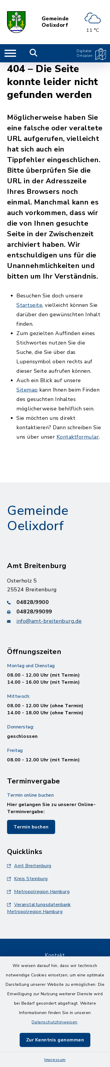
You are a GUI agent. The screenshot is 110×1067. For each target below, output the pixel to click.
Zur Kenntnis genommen (55, 1040)
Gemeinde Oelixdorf (55, 22)
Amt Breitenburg (29, 866)
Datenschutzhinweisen (54, 1022)
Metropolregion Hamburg (38, 891)
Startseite (29, 305)
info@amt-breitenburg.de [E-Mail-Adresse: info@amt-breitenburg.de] (49, 621)
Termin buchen (31, 827)
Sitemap (27, 389)
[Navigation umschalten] (10, 53)
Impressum (55, 1060)
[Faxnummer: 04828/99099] (55, 611)
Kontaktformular (78, 436)
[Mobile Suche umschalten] (33, 53)
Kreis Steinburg (27, 878)
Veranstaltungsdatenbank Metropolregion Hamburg (39, 908)
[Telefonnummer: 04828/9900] (55, 602)
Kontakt (55, 955)
